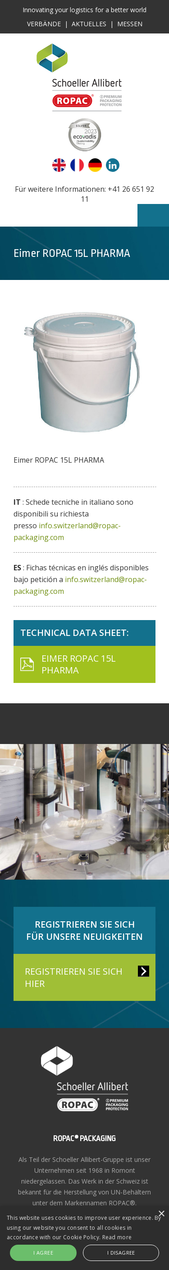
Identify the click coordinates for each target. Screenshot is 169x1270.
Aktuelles (89, 23)
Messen (129, 23)
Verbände (44, 23)
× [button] (161, 1214)
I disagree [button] (121, 1252)
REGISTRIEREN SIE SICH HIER (74, 977)
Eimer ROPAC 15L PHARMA (78, 664)
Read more (117, 1237)
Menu (153, 215)
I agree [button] (43, 1252)
